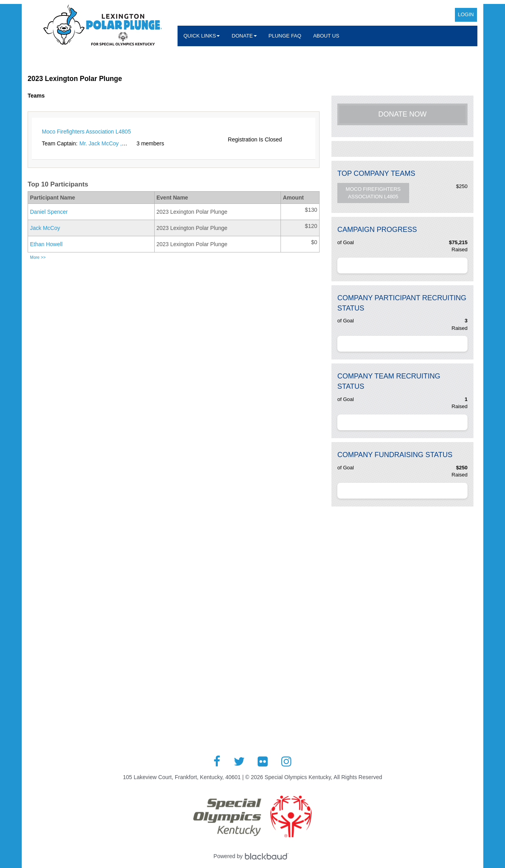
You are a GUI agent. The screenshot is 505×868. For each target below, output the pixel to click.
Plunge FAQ (285, 36)
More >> (38, 257)
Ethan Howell (46, 244)
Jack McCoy (45, 228)
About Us (326, 36)
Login (466, 14)
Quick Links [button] (201, 36)
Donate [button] (244, 36)
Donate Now (402, 114)
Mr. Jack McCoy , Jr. (104, 143)
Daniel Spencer (49, 212)
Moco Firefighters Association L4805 (373, 193)
